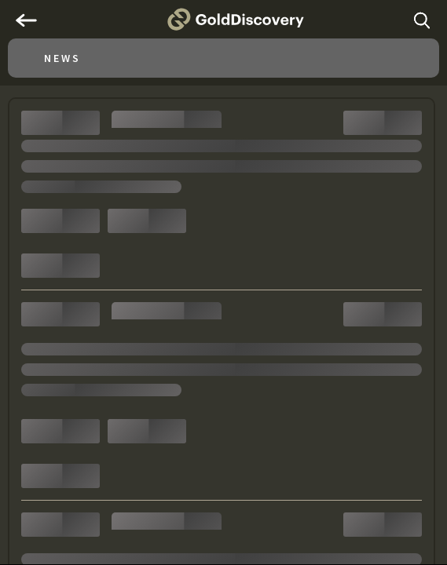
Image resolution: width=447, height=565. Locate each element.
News (62, 58)
